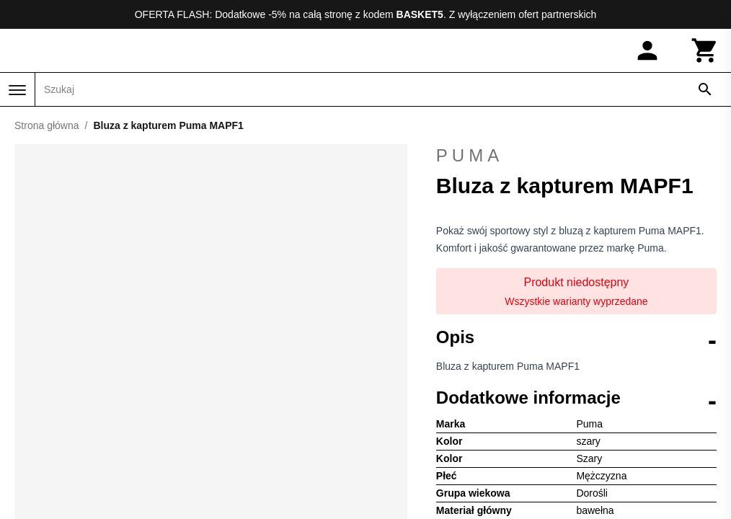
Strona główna (46, 125)
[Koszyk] (705, 50)
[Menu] (17, 90)
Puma (576, 156)
